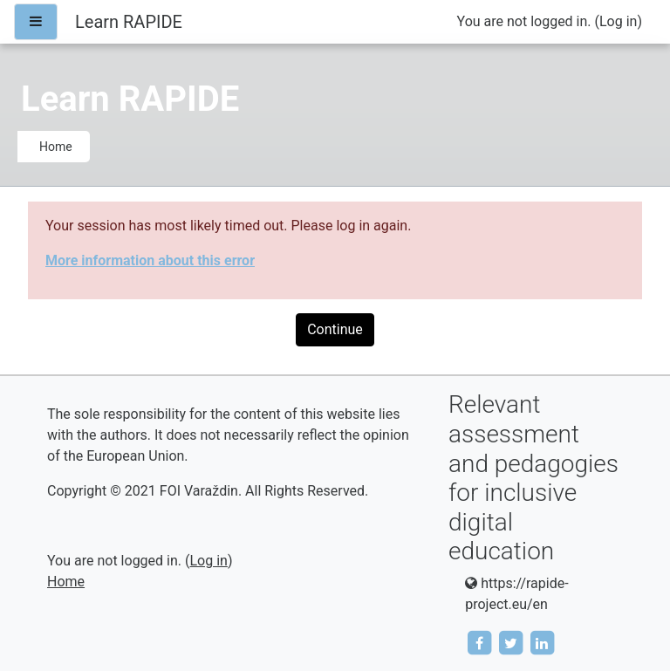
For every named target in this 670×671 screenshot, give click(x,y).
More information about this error (150, 260)
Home (55, 147)
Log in (618, 21)
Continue (335, 329)
